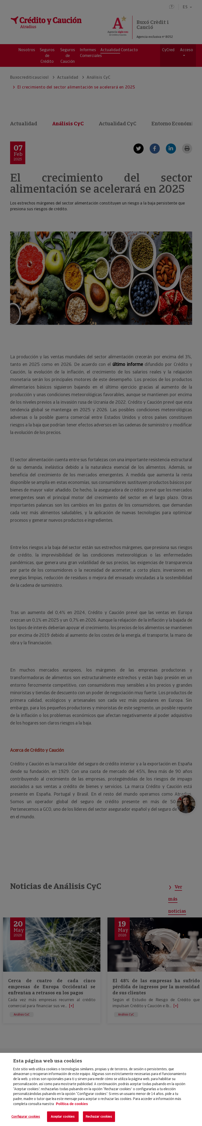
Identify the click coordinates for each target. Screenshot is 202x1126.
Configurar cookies (25, 1116)
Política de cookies (72, 1104)
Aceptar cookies (63, 1116)
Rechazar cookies (99, 1116)
